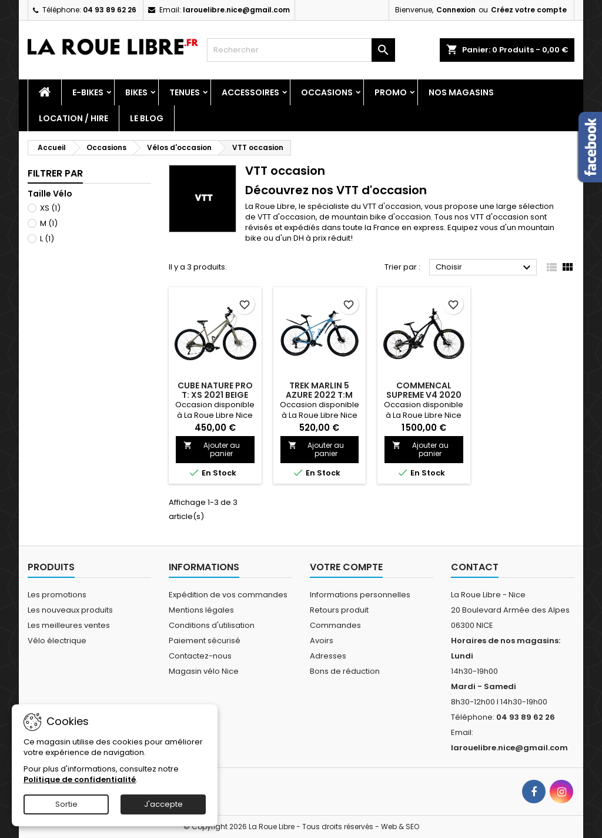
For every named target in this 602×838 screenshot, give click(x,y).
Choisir (485, 268)
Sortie (66, 804)
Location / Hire (73, 118)
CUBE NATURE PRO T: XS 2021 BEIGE (215, 390)
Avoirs (321, 640)
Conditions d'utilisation (212, 625)
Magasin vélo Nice (204, 671)
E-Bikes (87, 92)
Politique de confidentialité (80, 779)
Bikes (136, 92)
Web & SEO (400, 827)
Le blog (146, 118)
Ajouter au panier (211, 449)
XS (50, 208)
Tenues (184, 92)
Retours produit (339, 610)
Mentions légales (201, 610)
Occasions (327, 92)
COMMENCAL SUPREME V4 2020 (423, 390)
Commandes (335, 625)
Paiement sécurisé (204, 640)
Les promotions (57, 594)
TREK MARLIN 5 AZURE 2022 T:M (319, 390)
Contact (475, 567)
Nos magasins (461, 92)
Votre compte (346, 567)
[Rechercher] (301, 50)
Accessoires (250, 92)
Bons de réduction (345, 671)
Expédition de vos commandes (228, 594)
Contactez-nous (200, 655)
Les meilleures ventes (69, 625)
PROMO (390, 92)
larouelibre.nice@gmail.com (236, 10)
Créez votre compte (529, 10)
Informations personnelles (360, 594)
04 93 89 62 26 (109, 10)
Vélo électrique (57, 640)
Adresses (328, 655)
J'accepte (163, 804)
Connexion (456, 10)
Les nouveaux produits (70, 610)
